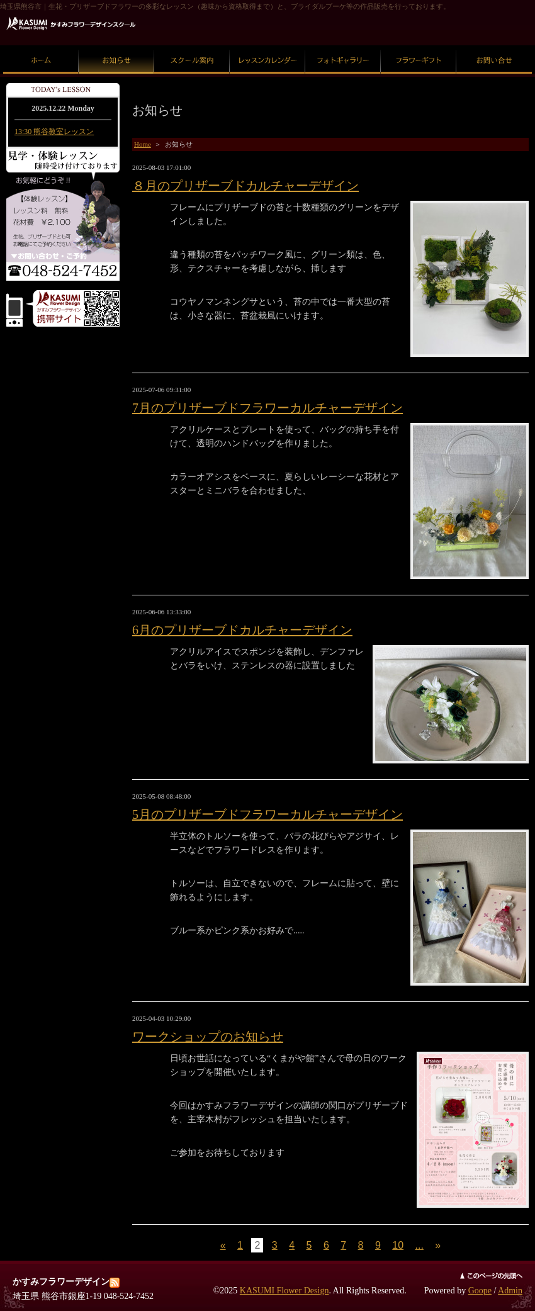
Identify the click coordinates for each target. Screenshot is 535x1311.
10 (397, 1245)
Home (142, 144)
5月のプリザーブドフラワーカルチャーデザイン (267, 814)
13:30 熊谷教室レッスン (54, 131)
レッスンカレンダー (268, 45)
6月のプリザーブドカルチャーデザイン (242, 630)
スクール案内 (192, 45)
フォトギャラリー (343, 45)
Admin (510, 1290)
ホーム (41, 45)
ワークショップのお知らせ (207, 1037)
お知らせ (116, 45)
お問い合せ (494, 45)
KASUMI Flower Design (284, 1290)
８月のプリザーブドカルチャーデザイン (245, 186)
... (419, 1245)
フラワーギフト (419, 45)
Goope (480, 1290)
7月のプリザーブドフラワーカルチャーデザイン (267, 408)
